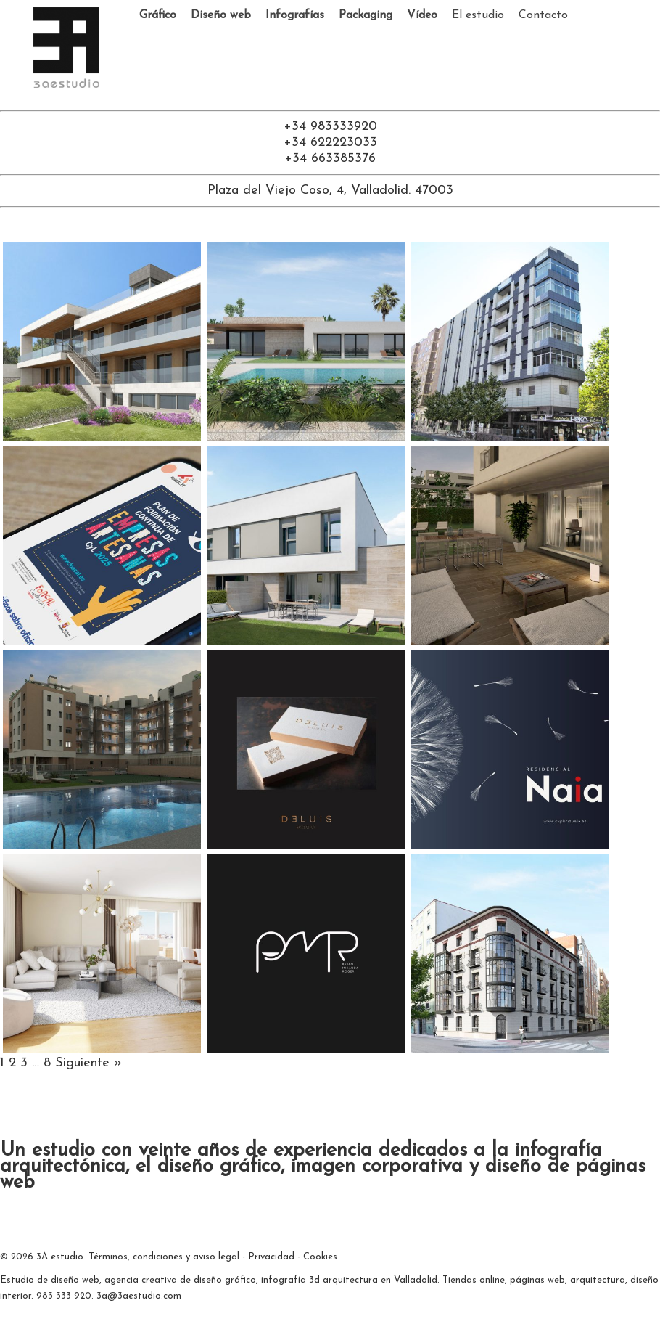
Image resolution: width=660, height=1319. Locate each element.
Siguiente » (88, 1063)
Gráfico (157, 15)
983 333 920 (63, 1296)
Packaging (365, 15)
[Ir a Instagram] (347, 95)
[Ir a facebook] (324, 95)
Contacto (543, 15)
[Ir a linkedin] (335, 95)
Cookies (320, 1257)
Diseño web (221, 15)
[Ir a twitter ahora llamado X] (312, 95)
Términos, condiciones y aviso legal (163, 1257)
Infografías (294, 15)
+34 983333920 (330, 127)
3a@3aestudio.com (138, 1296)
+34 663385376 (330, 159)
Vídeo (422, 15)
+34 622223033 (330, 143)
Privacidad (271, 1257)
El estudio (478, 15)
